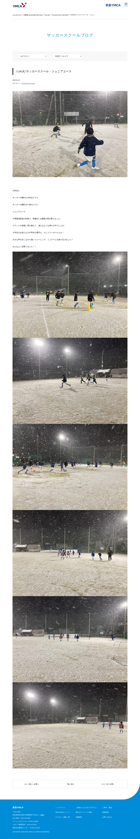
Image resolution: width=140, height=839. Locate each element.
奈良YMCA (20, 5)
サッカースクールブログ (60, 15)
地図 (42, 815)
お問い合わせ (107, 817)
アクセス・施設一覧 (62, 817)
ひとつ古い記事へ (108, 784)
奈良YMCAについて (62, 812)
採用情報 (105, 812)
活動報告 (79, 817)
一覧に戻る (70, 784)
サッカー (47, 15)
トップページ (17, 15)
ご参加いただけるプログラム (33, 15)
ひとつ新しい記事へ (31, 784)
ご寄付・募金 (107, 807)
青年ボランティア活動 (84, 812)
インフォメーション (28, 83)
